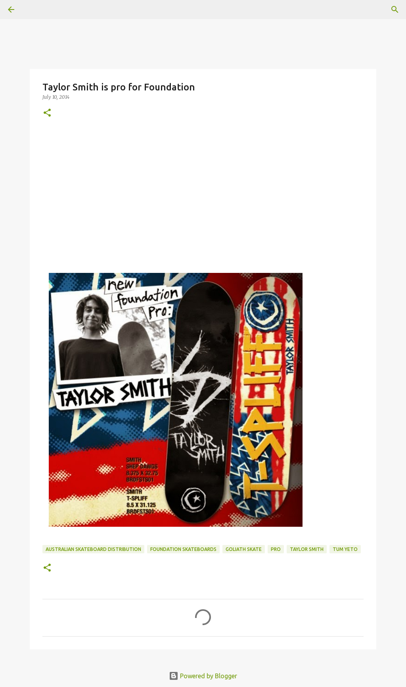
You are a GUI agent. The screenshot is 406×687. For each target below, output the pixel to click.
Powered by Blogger (203, 675)
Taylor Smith (307, 549)
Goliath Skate (244, 549)
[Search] (395, 9)
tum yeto (345, 549)
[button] (47, 113)
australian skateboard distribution (93, 549)
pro (276, 549)
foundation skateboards (183, 549)
